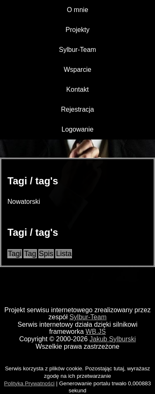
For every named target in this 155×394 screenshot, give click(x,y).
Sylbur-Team (77, 49)
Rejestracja (77, 109)
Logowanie (77, 129)
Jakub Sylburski (113, 339)
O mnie (77, 9)
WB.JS (96, 331)
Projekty (78, 29)
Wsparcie (77, 69)
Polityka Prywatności (29, 383)
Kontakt (77, 89)
